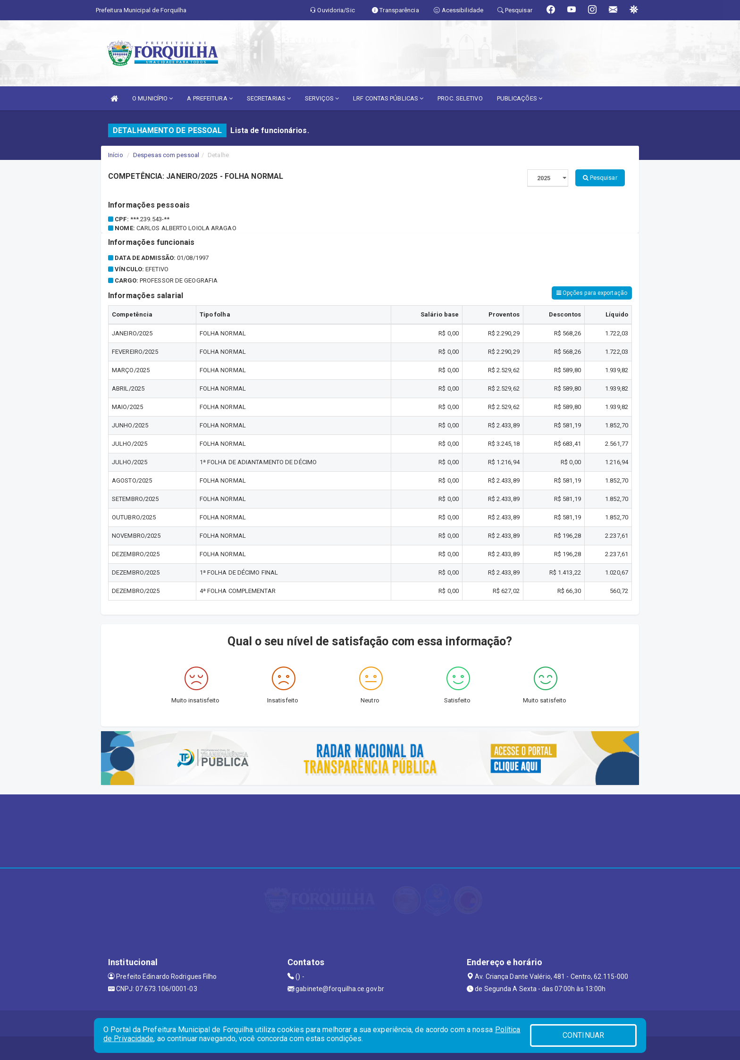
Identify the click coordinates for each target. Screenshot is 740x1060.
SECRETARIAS (269, 98)
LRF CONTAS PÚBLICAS (388, 98)
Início (115, 155)
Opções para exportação (591, 293)
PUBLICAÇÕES (519, 98)
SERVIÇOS (322, 98)
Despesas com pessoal (166, 155)
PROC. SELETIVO (459, 98)
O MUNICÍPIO (152, 98)
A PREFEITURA (209, 98)
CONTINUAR (583, 1035)
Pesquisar (600, 177)
